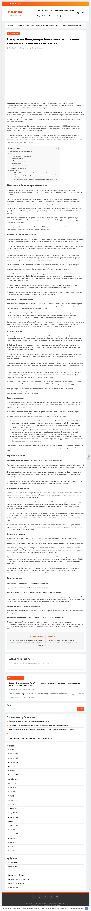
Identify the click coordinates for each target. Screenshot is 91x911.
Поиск (9, 705)
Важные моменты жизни (18, 154)
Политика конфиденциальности (61, 16)
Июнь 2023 (12, 830)
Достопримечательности (16, 871)
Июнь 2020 (12, 842)
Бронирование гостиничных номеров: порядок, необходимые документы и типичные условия (40, 734)
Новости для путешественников (18, 879)
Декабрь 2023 (13, 817)
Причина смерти (15, 163)
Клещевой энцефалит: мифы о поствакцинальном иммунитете (29, 721)
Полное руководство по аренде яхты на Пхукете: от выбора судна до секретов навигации (38, 725)
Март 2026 (12, 749)
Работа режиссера (19, 161)
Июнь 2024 (12, 792)
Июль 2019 (12, 851)
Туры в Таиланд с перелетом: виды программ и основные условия (31, 738)
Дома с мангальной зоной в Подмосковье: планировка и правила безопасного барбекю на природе (42, 729)
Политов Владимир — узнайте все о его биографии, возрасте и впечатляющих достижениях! (46, 693)
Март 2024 (12, 804)
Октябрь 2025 (13, 762)
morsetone (15, 12)
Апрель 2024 (12, 800)
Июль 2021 (12, 838)
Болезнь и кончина (19, 168)
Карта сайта (41, 16)
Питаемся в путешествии (16, 883)
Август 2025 (12, 766)
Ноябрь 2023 (12, 821)
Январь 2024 (12, 813)
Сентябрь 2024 (13, 779)
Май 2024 (11, 796)
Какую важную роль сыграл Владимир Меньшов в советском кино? (36, 175)
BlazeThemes (56, 906)
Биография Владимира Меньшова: (21, 151)
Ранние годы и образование (22, 156)
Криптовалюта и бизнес (16, 875)
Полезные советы (14, 888)
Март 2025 (11, 771)
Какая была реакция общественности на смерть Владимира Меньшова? (37, 179)
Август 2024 (12, 783)
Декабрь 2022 (13, 834)
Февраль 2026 (13, 754)
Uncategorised (13, 34)
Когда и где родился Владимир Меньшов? (29, 177)
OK (86, 908)
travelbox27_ (13, 48)
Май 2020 (11, 846)
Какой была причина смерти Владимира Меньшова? (31, 173)
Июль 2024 (12, 787)
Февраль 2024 (13, 809)
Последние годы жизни (20, 166)
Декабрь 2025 (13, 758)
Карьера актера (18, 159)
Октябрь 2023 (13, 825)
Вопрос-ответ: (14, 170)
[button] (56, 148)
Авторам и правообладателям (62, 10)
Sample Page (43, 10)
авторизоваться (47, 664)
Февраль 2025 (13, 775)
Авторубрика (12, 866)
